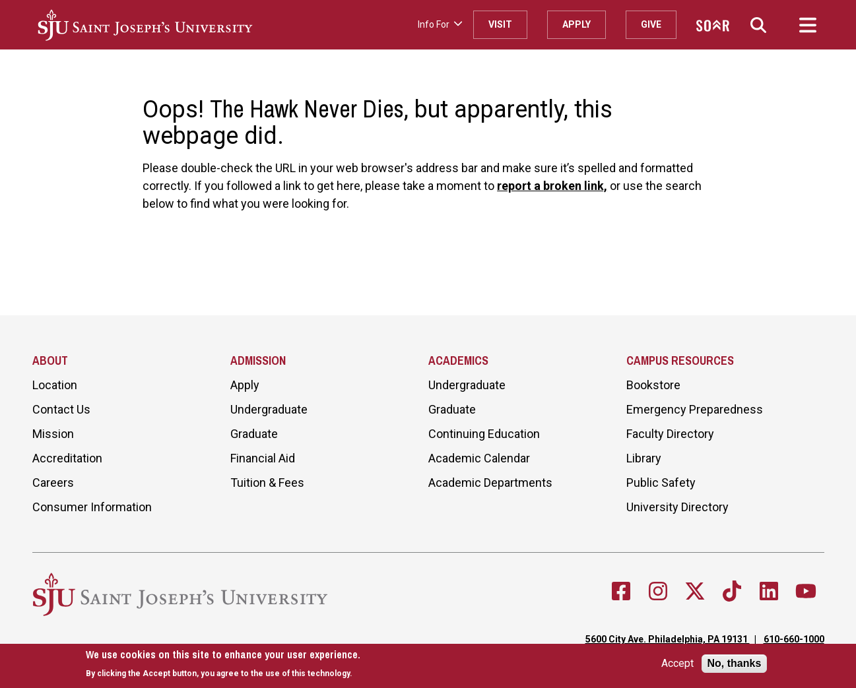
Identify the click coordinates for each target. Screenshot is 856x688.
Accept (677, 664)
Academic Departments (490, 482)
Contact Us (61, 409)
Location (54, 385)
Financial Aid (262, 458)
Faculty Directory (670, 434)
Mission (53, 434)
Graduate (254, 434)
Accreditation (67, 458)
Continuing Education (484, 434)
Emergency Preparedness (694, 409)
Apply (576, 24)
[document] (223, 664)
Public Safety (661, 482)
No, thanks (735, 663)
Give (651, 24)
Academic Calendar (479, 458)
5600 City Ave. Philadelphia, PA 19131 (667, 639)
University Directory (677, 507)
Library (643, 458)
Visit (500, 24)
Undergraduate (269, 409)
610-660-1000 (794, 639)
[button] (758, 24)
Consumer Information (92, 507)
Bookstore (653, 385)
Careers (53, 482)
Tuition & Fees (267, 482)
